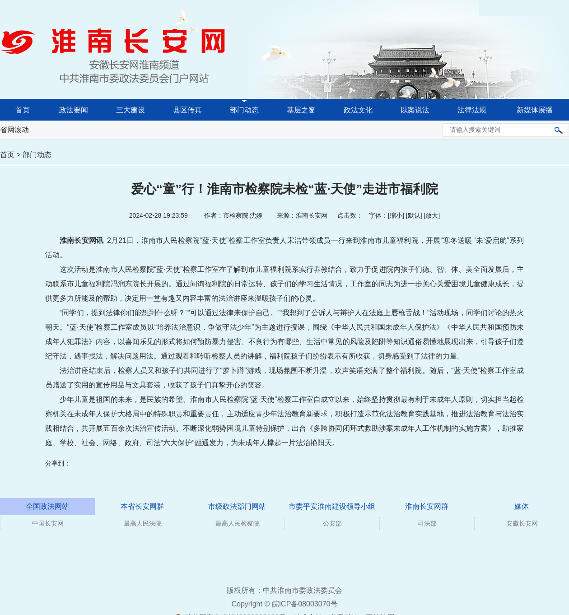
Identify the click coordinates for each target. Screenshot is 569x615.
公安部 (332, 523)
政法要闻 (73, 110)
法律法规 (471, 110)
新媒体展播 (535, 110)
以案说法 (415, 110)
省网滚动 (14, 130)
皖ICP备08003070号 (305, 604)
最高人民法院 (143, 523)
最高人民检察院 (237, 523)
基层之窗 (301, 110)
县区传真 (187, 110)
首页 (22, 110)
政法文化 (358, 110)
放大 (431, 215)
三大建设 (130, 110)
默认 (414, 215)
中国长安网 (48, 523)
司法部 (427, 523)
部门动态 (244, 110)
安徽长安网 (522, 523)
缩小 (396, 215)
